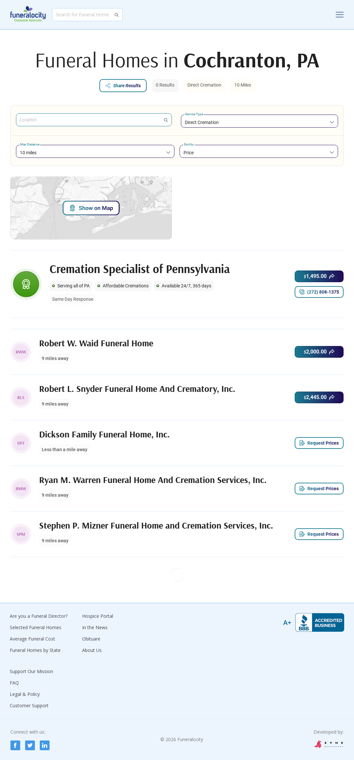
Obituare (91, 639)
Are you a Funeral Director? (38, 616)
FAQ (14, 683)
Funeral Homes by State (35, 650)
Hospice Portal (97, 616)
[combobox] (259, 122)
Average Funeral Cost (32, 639)
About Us (92, 650)
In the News (95, 627)
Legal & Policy (25, 694)
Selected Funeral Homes (35, 627)
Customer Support (29, 705)
